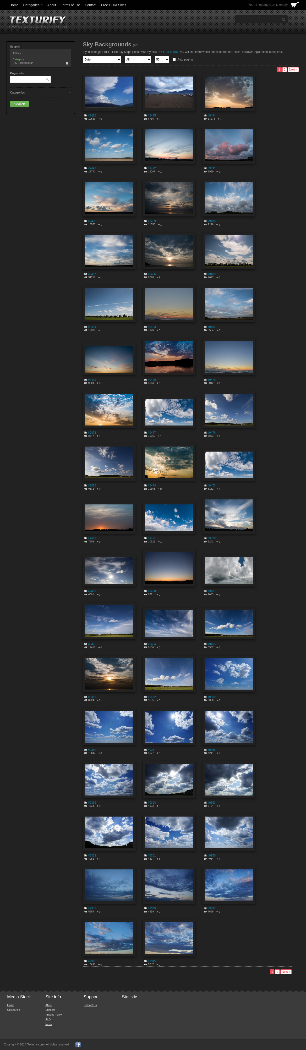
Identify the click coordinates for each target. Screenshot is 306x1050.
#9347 (212, 908)
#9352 (92, 855)
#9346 (92, 961)
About (51, 5)
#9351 (152, 855)
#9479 (212, 379)
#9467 (212, 591)
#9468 (152, 591)
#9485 (212, 274)
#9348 (92, 908)
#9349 (152, 908)
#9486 (152, 274)
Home (14, 5)
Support (50, 1009)
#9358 (92, 750)
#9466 (92, 644)
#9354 (152, 802)
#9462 (152, 697)
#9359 (212, 697)
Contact (90, 5)
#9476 (212, 432)
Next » (293, 69)
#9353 (212, 802)
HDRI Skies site (168, 52)
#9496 (92, 115)
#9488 (212, 221)
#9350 (212, 855)
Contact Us (90, 1005)
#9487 (92, 274)
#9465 (212, 644)
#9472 (92, 538)
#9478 (92, 432)
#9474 (152, 485)
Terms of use (70, 5)
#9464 (152, 644)
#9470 (212, 538)
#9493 (92, 168)
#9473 (212, 485)
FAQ (48, 1019)
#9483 (152, 327)
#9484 (92, 327)
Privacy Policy (53, 1014)
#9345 (152, 961)
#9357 (152, 750)
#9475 (92, 485)
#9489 (152, 221)
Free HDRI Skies (113, 5)
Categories (33, 5)
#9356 (212, 750)
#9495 (152, 115)
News (48, 1024)
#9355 (92, 802)
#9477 (152, 432)
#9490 (92, 221)
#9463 (92, 697)
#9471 (152, 538)
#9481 (92, 379)
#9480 (152, 379)
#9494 (212, 115)
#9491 (212, 168)
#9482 (212, 327)
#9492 (152, 168)
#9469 (92, 591)
